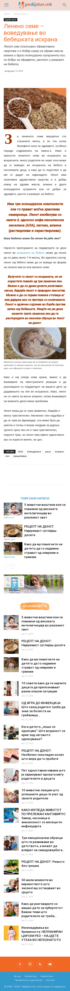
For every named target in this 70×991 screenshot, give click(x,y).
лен (7, 456)
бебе (20, 451)
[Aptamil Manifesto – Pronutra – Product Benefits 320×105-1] (33, 593)
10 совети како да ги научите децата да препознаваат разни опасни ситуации (43, 687)
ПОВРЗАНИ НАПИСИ (35, 498)
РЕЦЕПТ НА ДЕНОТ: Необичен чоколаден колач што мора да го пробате (42, 755)
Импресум (31, 976)
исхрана (59, 451)
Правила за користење (28, 980)
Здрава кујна (20, 13)
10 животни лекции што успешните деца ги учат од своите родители (42, 794)
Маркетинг (47, 976)
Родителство (9, 557)
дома (7, 13)
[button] (65, 5)
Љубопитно (9, 517)
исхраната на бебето (31, 252)
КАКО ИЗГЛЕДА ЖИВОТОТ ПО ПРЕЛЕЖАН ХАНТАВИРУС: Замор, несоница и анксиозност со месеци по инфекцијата (43, 818)
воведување (34, 451)
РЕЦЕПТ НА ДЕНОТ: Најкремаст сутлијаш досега (40, 531)
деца (48, 451)
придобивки (20, 456)
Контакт (50, 980)
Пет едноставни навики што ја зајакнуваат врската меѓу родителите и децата (43, 774)
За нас (17, 976)
